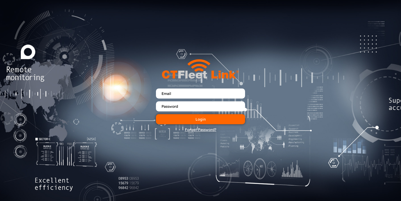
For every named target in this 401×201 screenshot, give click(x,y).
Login (200, 119)
